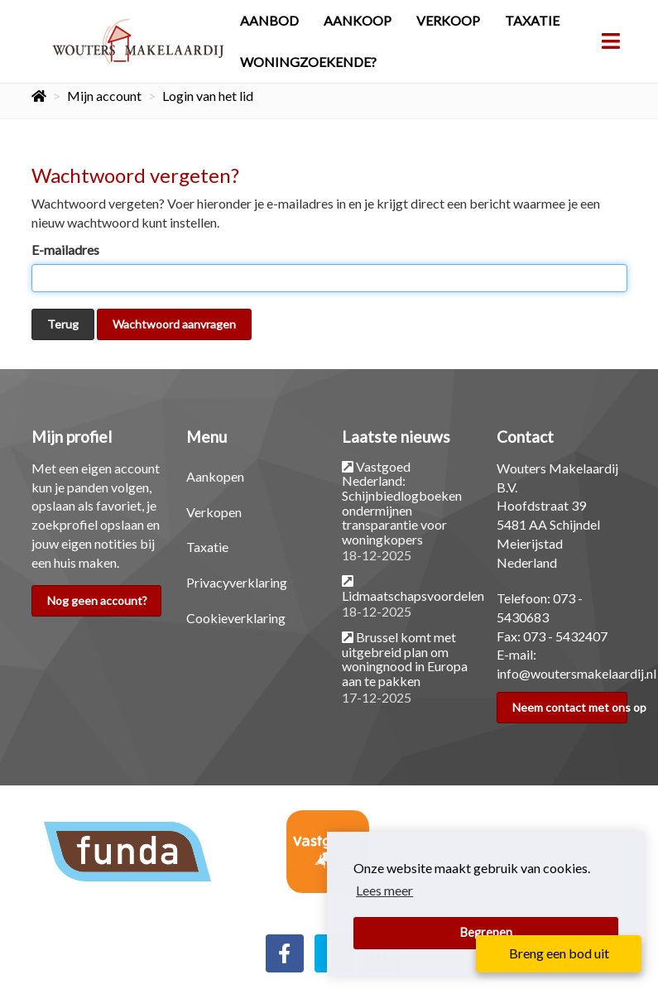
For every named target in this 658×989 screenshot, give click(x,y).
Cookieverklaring (236, 618)
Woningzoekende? (308, 62)
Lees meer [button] (384, 890)
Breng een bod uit (559, 953)
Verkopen (214, 512)
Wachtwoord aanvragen (174, 324)
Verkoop (448, 20)
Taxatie (532, 20)
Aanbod (269, 20)
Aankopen (215, 476)
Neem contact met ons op (569, 707)
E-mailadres (65, 249)
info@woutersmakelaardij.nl (576, 673)
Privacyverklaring (236, 582)
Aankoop (357, 20)
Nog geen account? (97, 600)
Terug (63, 324)
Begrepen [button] (486, 932)
